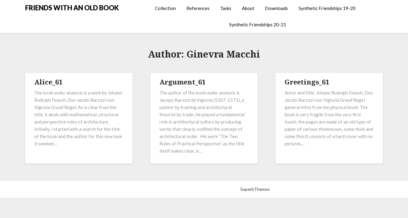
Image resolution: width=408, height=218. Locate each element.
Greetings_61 (307, 81)
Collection (165, 8)
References (197, 8)
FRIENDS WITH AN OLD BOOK (72, 8)
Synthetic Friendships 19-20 (327, 8)
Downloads (276, 8)
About (248, 8)
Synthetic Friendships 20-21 (257, 24)
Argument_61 (182, 81)
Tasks (225, 8)
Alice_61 (48, 81)
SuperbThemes (255, 189)
